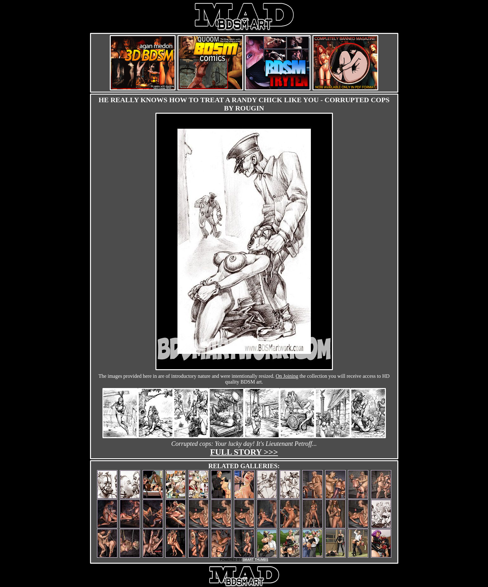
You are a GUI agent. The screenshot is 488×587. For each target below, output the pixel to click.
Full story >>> (244, 452)
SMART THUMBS (255, 559)
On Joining (287, 376)
